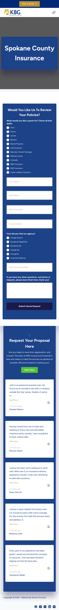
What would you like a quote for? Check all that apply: (29, 122)
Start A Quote (29, 4)
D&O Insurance (16, 164)
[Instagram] (45, 606)
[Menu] (53, 12)
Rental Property (16, 144)
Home (12, 131)
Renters (13, 140)
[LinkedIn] (49, 606)
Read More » (14, 400)
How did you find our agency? (22, 233)
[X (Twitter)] (40, 606)
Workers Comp (16, 156)
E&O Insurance (16, 168)
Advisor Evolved (39, 597)
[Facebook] (36, 606)
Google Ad (14, 250)
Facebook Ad (15, 246)
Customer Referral (17, 258)
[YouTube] (54, 606)
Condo (13, 136)
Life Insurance (16, 148)
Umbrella (14, 160)
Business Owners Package (21, 152)
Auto (12, 127)
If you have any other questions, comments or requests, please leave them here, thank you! (28, 278)
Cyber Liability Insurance (20, 172)
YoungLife (14, 254)
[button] (29, 370)
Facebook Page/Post (18, 242)
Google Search (16, 238)
